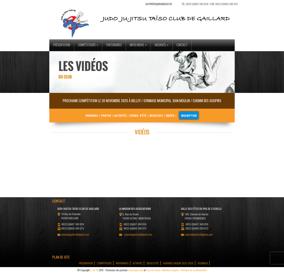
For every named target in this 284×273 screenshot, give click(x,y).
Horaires (92, 115)
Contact (182, 45)
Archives (161, 45)
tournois (202, 263)
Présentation (61, 45)
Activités (120, 115)
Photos (106, 115)
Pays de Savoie (153, 270)
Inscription (189, 115)
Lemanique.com (135, 270)
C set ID (94, 270)
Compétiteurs (88, 45)
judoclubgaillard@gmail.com (75, 234)
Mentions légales (171, 270)
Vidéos (170, 115)
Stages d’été (138, 115)
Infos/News (138, 45)
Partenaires (114, 45)
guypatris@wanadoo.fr (158, 4)
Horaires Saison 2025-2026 (178, 263)
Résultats (156, 115)
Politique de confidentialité (194, 270)
